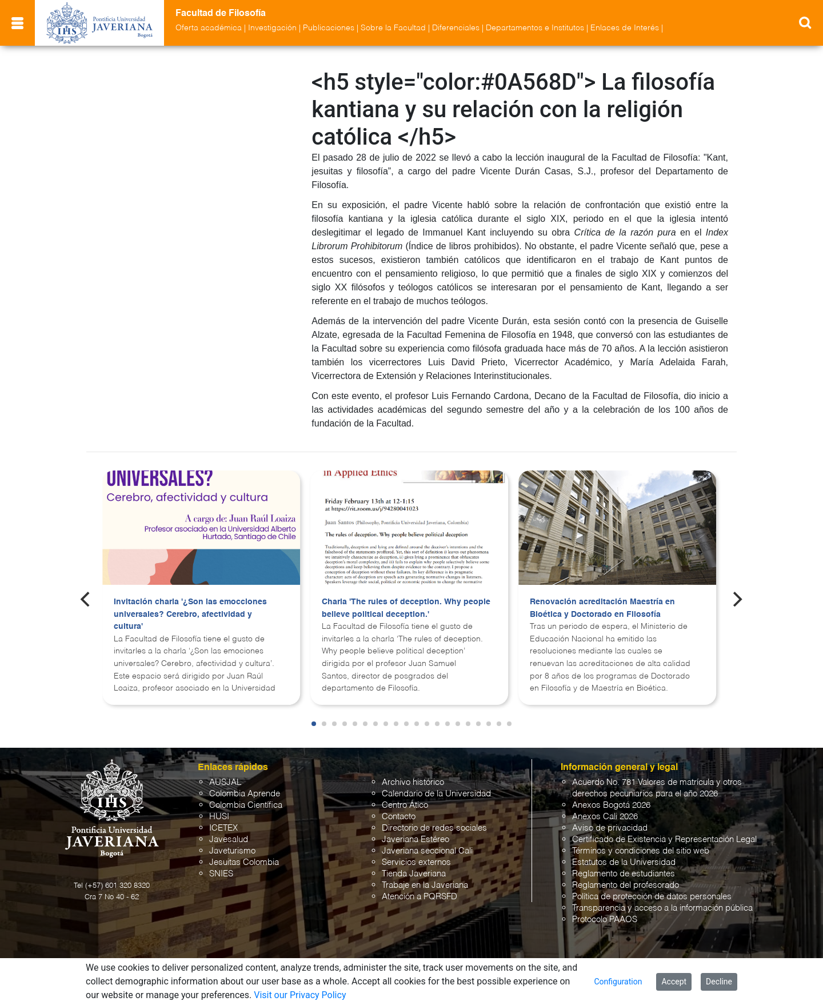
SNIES (221, 874)
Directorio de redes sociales (434, 828)
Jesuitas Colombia (244, 862)
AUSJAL (225, 782)
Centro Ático (405, 805)
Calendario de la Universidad (436, 793)
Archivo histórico (413, 782)
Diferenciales (456, 28)
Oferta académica (208, 28)
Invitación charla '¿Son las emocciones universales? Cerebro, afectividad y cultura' (190, 614)
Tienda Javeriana (414, 874)
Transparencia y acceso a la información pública (662, 908)
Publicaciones (328, 28)
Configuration (618, 981)
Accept (673, 981)
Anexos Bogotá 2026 (611, 805)
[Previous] (86, 599)
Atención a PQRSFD (419, 896)
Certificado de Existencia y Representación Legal (664, 839)
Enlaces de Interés (624, 28)
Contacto (399, 816)
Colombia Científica (245, 805)
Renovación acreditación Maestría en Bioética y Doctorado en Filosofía (602, 608)
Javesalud (228, 839)
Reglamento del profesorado (625, 885)
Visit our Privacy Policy (300, 995)
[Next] (736, 599)
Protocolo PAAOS (604, 919)
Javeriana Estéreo (415, 839)
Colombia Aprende (244, 793)
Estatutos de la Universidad (624, 862)
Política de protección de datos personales (652, 896)
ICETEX (223, 828)
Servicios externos (416, 862)
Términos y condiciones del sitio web (640, 851)
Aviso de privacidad (610, 828)
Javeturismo (232, 851)
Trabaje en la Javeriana (425, 885)
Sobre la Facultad (393, 28)
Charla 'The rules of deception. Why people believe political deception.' (406, 608)
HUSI (219, 816)
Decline (719, 981)
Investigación (272, 28)
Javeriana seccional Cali (427, 851)
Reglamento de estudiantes (623, 874)
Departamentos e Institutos (535, 28)
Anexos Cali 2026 (605, 816)
